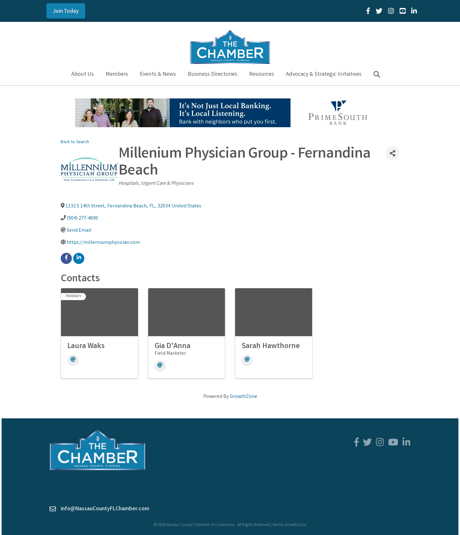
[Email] (73, 360)
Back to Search (75, 142)
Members (117, 74)
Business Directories (212, 74)
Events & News (158, 74)
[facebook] (66, 258)
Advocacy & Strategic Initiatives (324, 74)
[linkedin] (78, 258)
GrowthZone (243, 396)
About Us (82, 74)
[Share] (392, 153)
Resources (261, 74)
